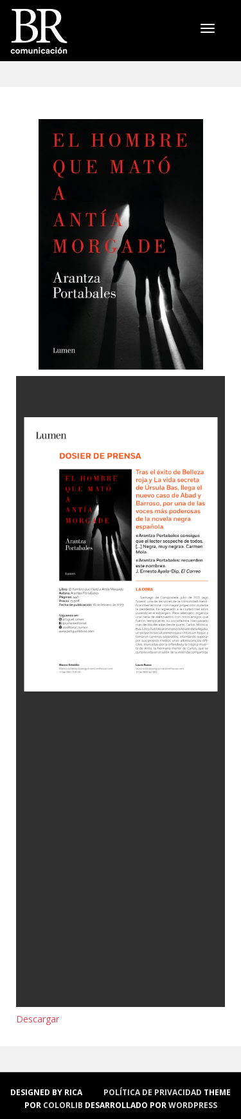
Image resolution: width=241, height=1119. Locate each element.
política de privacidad (152, 1092)
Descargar (37, 1019)
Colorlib (63, 1105)
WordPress (192, 1105)
